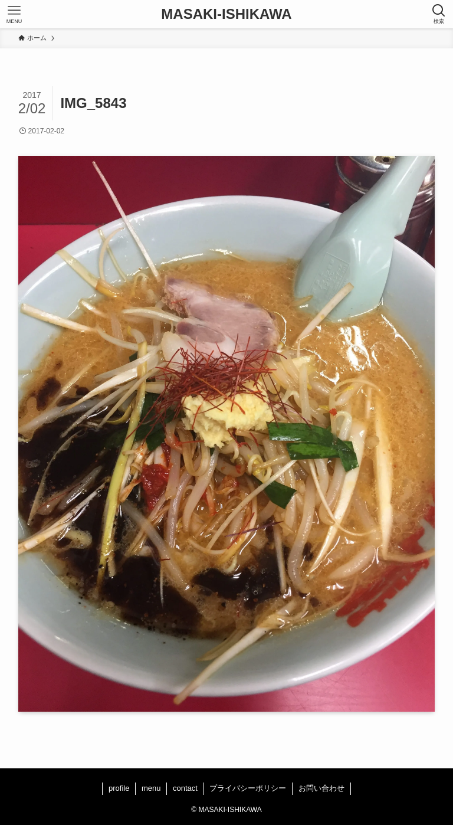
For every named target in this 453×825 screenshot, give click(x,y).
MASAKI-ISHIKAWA (226, 14)
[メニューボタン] (14, 14)
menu (151, 788)
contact (185, 788)
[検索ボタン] (439, 14)
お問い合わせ (321, 788)
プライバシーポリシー (247, 788)
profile (119, 788)
